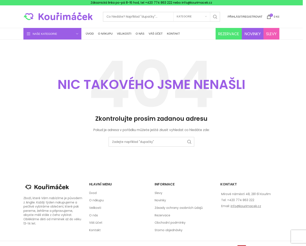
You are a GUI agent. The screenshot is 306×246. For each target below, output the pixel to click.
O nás (93, 215)
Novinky (160, 200)
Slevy (158, 193)
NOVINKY (253, 34)
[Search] (161, 17)
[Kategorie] (191, 16)
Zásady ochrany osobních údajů (179, 208)
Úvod (93, 193)
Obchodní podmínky (170, 223)
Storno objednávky (169, 230)
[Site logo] (61, 16)
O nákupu (96, 200)
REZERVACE (228, 34)
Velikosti (95, 208)
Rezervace (162, 215)
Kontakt (95, 230)
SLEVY (271, 34)
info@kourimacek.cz (246, 206)
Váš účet (95, 223)
